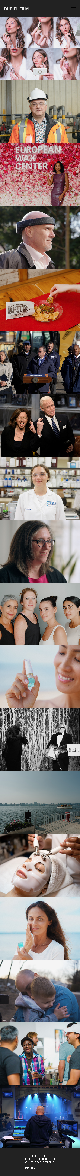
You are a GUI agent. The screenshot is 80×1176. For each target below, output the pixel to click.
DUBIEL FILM (16, 8)
